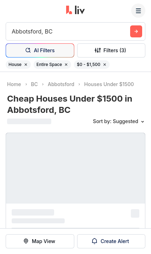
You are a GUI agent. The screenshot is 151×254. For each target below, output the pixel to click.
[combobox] (12, 31)
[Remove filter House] (25, 64)
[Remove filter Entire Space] (66, 64)
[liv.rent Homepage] (75, 11)
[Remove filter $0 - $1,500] (104, 64)
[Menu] (138, 11)
